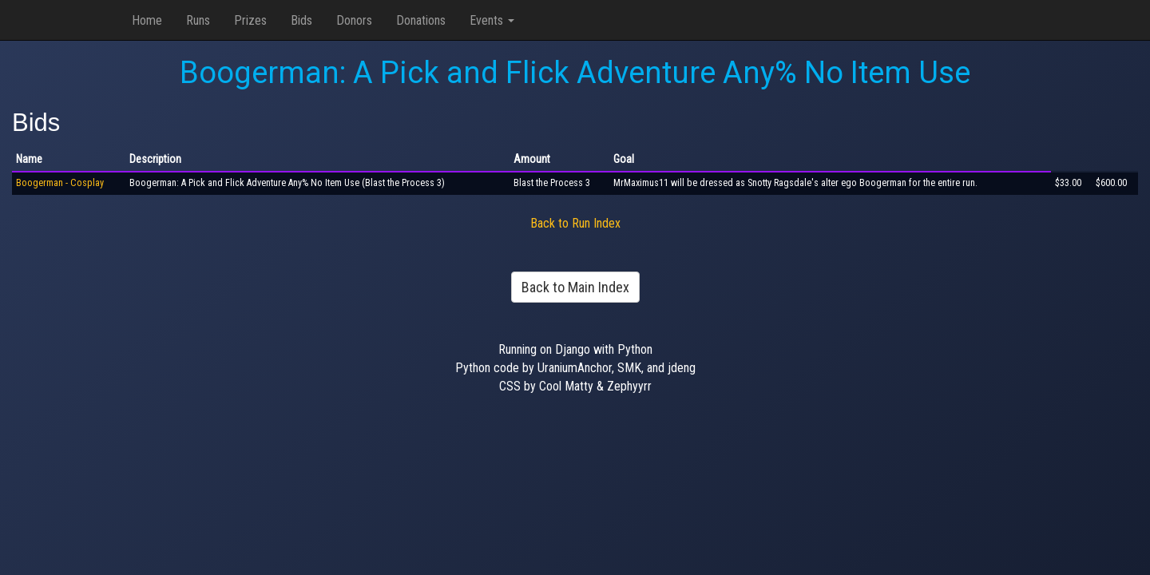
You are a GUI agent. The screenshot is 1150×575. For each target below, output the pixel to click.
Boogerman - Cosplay (60, 182)
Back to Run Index (575, 223)
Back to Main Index (575, 287)
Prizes (250, 20)
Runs (198, 20)
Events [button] (492, 20)
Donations (421, 20)
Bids (301, 20)
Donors (354, 20)
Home (147, 20)
